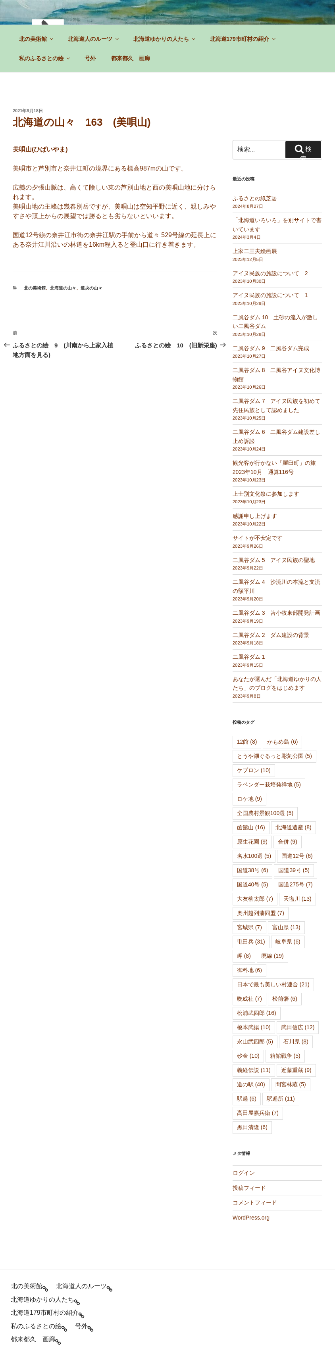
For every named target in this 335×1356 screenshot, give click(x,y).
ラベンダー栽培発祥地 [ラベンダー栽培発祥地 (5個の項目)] (269, 784)
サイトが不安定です (258, 538)
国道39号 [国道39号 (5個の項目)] (294, 870)
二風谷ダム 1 (249, 657)
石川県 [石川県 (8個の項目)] (295, 1041)
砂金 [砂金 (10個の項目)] (248, 1056)
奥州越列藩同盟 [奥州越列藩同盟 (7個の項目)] (260, 913)
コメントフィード (255, 1202)
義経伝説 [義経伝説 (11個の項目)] (254, 1070)
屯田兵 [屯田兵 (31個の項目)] (251, 941)
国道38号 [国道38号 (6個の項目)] (252, 870)
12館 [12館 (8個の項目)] (247, 741)
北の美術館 (36, 39)
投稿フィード (249, 1188)
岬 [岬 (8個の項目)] (244, 956)
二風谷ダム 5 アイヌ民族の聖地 (274, 560)
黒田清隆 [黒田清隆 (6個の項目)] (252, 1127)
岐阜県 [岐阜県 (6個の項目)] (287, 941)
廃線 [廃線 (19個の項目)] (272, 956)
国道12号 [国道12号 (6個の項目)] (297, 856)
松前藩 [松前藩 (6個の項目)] (284, 998)
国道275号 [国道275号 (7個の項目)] (295, 884)
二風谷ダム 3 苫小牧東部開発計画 (277, 613)
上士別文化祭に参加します (266, 494)
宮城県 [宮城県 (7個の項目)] (249, 927)
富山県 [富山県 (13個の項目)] (286, 927)
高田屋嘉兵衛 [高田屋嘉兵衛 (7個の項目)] (258, 1113)
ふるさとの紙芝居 (255, 198)
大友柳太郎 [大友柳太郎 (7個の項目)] (255, 899)
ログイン (244, 1173)
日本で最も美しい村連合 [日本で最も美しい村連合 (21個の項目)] (273, 984)
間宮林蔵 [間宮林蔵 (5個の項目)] (290, 1084)
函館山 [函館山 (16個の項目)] (251, 827)
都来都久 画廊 (130, 58)
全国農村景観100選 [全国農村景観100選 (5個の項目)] (265, 813)
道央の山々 (91, 288)
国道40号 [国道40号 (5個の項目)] (252, 884)
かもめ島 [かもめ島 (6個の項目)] (282, 741)
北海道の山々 (63, 288)
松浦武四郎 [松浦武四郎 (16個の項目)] (256, 1013)
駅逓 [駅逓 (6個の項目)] (246, 1098)
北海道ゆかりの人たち (164, 39)
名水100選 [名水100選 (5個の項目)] (254, 856)
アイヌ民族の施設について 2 (270, 273)
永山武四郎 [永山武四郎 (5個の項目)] (255, 1041)
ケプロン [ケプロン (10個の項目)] (254, 770)
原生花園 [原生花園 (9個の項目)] (252, 841)
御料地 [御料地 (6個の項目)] (249, 970)
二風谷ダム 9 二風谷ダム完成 (271, 348)
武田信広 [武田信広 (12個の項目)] (298, 1027)
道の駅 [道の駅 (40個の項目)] (251, 1084)
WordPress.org (251, 1217)
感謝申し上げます (255, 516)
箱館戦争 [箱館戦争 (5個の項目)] (285, 1056)
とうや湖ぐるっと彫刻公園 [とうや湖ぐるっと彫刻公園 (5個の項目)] (274, 756)
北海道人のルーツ (94, 39)
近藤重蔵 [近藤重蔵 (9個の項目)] (296, 1070)
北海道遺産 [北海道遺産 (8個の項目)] (293, 827)
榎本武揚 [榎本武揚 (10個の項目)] (254, 1027)
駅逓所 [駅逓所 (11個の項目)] (281, 1098)
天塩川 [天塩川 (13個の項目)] (297, 899)
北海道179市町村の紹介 (243, 39)
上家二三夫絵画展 (255, 251)
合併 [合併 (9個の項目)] (287, 841)
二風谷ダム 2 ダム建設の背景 (271, 635)
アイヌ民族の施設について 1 (270, 295)
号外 (90, 58)
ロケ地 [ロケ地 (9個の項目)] (249, 799)
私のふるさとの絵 (45, 58)
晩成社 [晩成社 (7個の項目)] (249, 998)
